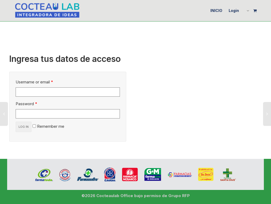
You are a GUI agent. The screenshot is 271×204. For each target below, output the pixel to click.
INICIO (216, 10)
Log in (24, 127)
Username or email (34, 81)
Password (26, 103)
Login (234, 10)
